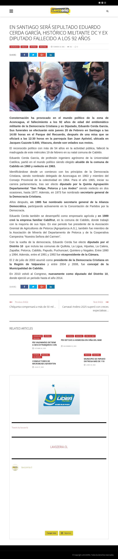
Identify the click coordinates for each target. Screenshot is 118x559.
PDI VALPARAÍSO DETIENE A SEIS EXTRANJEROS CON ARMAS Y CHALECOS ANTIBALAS (44, 346)
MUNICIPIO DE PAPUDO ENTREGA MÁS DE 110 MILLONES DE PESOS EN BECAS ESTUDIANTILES (95, 362)
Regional (43, 47)
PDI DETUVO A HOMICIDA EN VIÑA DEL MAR (81, 340)
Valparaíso (37, 357)
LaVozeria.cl (59, 447)
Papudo (87, 355)
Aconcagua (15, 47)
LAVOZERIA (86, 555)
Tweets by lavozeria (20, 427)
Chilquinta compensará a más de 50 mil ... (32, 306)
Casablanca (37, 336)
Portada (33, 47)
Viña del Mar (89, 336)
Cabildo (24, 47)
